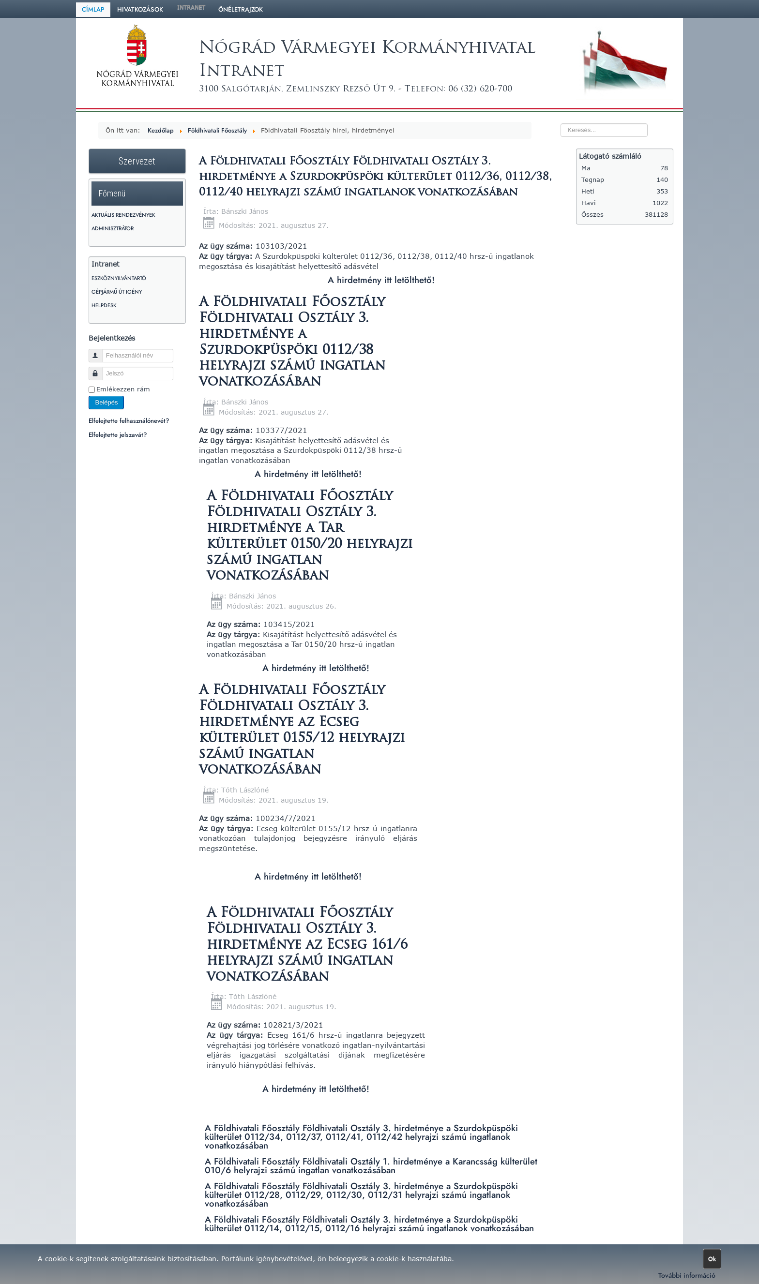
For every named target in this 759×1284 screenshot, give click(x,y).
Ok (712, 1258)
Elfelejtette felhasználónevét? (129, 420)
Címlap (93, 9)
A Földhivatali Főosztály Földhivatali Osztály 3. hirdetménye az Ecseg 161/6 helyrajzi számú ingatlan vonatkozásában (307, 945)
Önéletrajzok (240, 9)
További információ (686, 1275)
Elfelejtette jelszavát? (118, 434)
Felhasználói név (100, 351)
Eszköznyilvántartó (118, 278)
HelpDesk (104, 305)
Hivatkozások (140, 9)
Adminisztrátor (112, 228)
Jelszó (100, 369)
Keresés (541, 112)
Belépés (106, 402)
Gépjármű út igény (116, 292)
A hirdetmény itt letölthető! (381, 279)
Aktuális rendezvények (123, 215)
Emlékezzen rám (123, 389)
